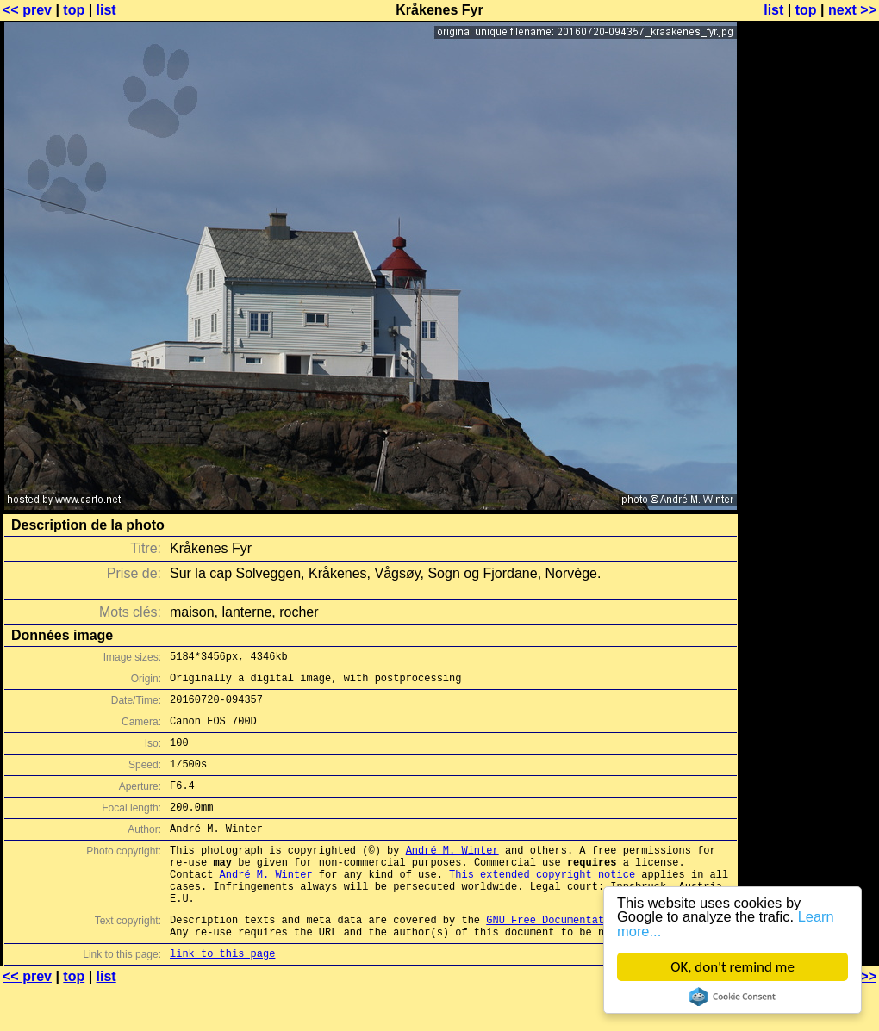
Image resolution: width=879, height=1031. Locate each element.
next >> (852, 10)
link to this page (222, 997)
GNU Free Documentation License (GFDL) (600, 958)
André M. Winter (452, 875)
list (106, 10)
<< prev (27, 10)
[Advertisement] (809, 222)
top (73, 10)
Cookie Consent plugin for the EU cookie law (732, 996)
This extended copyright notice (542, 904)
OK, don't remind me (732, 967)
